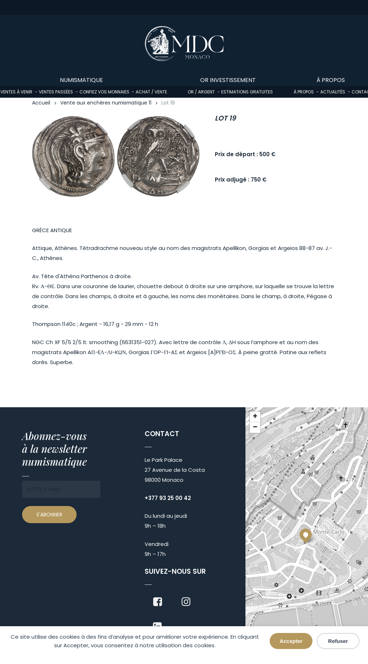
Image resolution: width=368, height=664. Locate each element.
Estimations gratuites (247, 92)
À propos (304, 92)
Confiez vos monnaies (104, 92)
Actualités (332, 92)
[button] (306, 534)
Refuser (338, 641)
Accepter (291, 641)
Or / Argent (201, 92)
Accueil (41, 102)
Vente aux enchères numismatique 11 (105, 102)
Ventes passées (56, 92)
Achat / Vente (151, 92)
